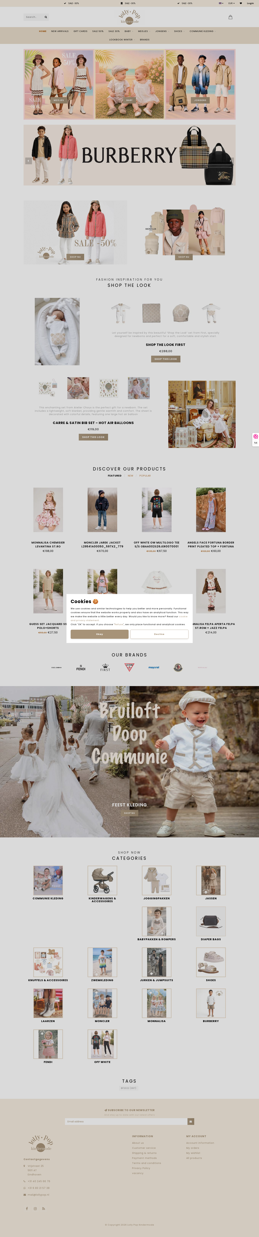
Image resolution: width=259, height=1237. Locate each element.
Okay (99, 634)
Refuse (119, 624)
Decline (159, 634)
